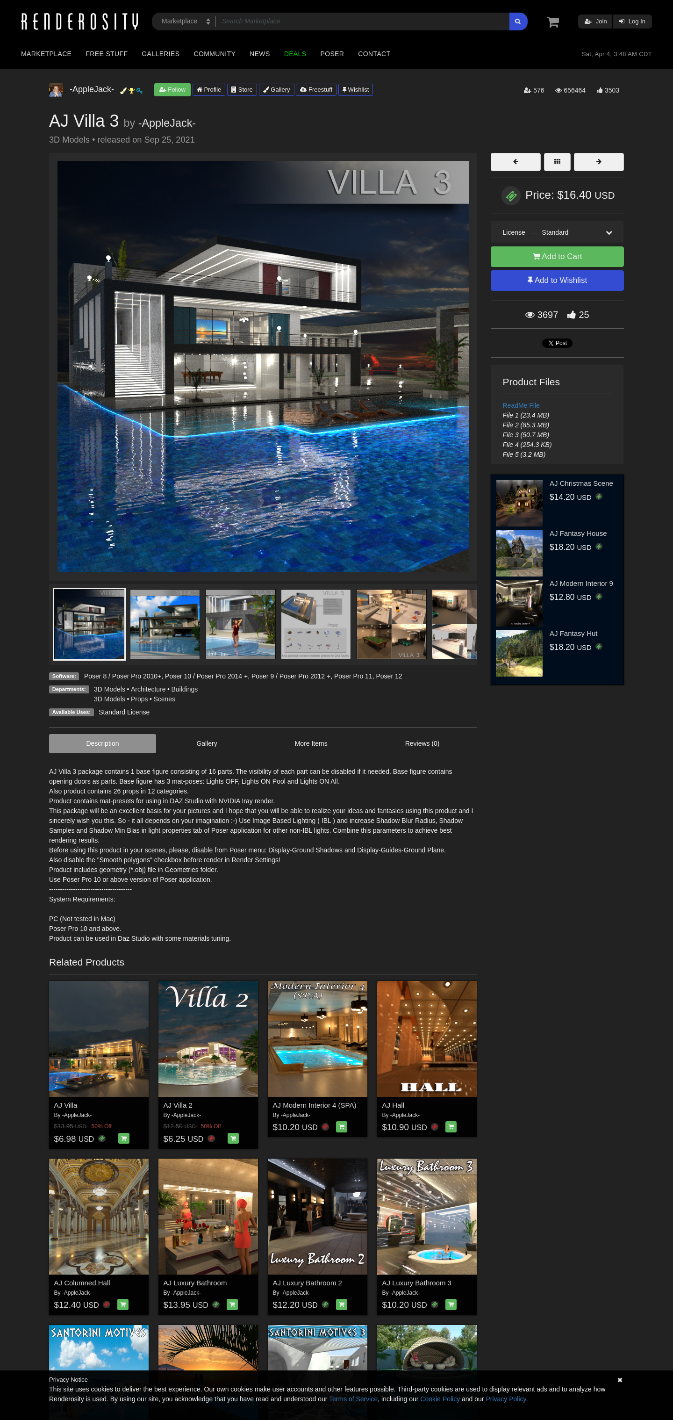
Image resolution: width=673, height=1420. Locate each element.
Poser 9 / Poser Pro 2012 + (290, 676)
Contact (374, 54)
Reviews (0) (422, 743)
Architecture (148, 689)
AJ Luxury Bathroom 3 (416, 1283)
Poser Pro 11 (353, 676)
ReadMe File (521, 405)
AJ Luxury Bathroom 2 (307, 1283)
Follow (172, 89)
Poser (332, 54)
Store (242, 89)
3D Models (109, 689)
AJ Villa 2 (178, 1105)
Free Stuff (107, 54)
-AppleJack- (167, 123)
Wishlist (356, 89)
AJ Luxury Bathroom (195, 1283)
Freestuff (316, 89)
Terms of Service (353, 1399)
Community (215, 54)
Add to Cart (557, 256)
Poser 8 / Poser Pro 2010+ (122, 676)
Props (139, 699)
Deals (295, 54)
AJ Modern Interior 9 (581, 583)
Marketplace (46, 54)
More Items (311, 743)
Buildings (185, 689)
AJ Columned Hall (82, 1283)
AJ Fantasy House (578, 533)
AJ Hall (393, 1105)
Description (102, 743)
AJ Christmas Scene (581, 483)
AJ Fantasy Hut (574, 633)
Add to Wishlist (557, 280)
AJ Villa (66, 1105)
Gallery (276, 89)
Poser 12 (389, 676)
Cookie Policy (440, 1399)
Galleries (160, 54)
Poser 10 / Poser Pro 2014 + (206, 676)
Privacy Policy (506, 1399)
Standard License (124, 712)
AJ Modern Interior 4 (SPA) (315, 1105)
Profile (209, 89)
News (260, 54)
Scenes (164, 699)
